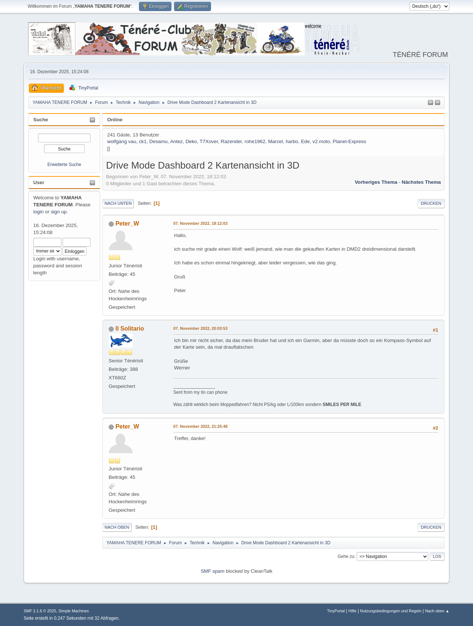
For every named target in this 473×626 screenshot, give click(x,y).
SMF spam (212, 571)
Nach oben (117, 527)
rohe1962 (255, 141)
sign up (59, 211)
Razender (231, 141)
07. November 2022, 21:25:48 (200, 426)
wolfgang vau (121, 141)
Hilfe (352, 611)
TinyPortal (336, 611)
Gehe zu (345, 556)
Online (114, 119)
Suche (40, 119)
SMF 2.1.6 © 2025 (40, 611)
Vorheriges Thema (376, 182)
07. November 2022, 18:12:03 (200, 223)
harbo (292, 141)
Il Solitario (129, 328)
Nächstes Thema (421, 182)
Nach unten (118, 203)
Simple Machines (73, 611)
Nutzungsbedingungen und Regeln (390, 611)
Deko (191, 141)
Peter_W (127, 223)
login (38, 211)
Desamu (158, 141)
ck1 (143, 141)
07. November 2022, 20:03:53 (200, 328)
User (38, 182)
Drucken (431, 203)
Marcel (275, 141)
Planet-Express (349, 141)
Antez (176, 141)
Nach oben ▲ (437, 611)
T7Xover (209, 141)
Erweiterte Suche (64, 164)
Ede (305, 141)
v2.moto (321, 141)
